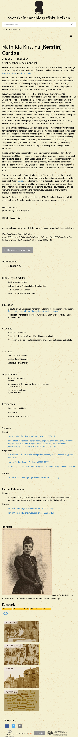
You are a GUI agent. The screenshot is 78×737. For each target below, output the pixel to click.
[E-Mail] (20, 726)
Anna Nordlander (9, 73)
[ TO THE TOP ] (7, 527)
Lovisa (20, 181)
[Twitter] (13, 726)
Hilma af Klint (26, 73)
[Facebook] (7, 726)
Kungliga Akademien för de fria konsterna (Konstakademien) (33, 311)
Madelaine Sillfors (9, 207)
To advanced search (13, 29)
